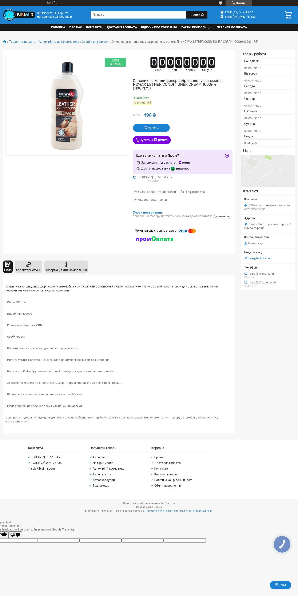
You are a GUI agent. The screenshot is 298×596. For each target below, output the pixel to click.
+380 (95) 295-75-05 (46, 463)
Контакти (94, 27)
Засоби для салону (95, 42)
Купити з (154, 140)
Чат (280, 585)
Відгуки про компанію (159, 27)
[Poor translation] (15, 534)
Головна (58, 27)
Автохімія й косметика (108, 468)
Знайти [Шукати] (195, 15)
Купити (153, 128)
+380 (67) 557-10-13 (45, 457)
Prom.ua (170, 503)
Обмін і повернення (167, 486)
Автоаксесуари (104, 480)
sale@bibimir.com (259, 258)
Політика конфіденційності (173, 480)
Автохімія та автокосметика (59, 42)
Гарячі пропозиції (196, 27)
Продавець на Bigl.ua (149, 506)
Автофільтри (102, 474)
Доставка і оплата (122, 27)
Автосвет (100, 457)
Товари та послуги (22, 42)
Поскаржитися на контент (162, 510)
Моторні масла (103, 463)
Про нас (75, 27)
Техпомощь (101, 486)
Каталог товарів (166, 474)
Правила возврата (232, 27)
